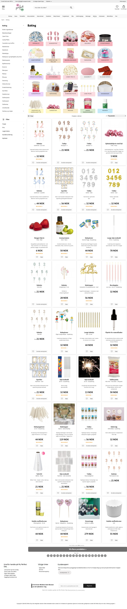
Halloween (102, 16)
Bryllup (10, 16)
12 (83, 555)
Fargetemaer (65, 16)
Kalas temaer (40, 16)
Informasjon (123, 1)
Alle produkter (31, 16)
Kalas (16, 16)
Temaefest (22, 16)
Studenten (48, 16)
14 (89, 555)
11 (80, 555)
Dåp (72, 16)
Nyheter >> (49, 1)
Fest (116, 16)
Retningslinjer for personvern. (76, 590)
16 (95, 555)
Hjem (2, 19)
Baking (95, 16)
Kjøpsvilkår (42, 568)
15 (92, 555)
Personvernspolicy (44, 571)
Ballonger (88, 16)
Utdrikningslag (79, 16)
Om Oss (41, 569)
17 (99, 555)
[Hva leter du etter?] (53, 7)
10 (76, 555)
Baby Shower (56, 16)
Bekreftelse (110, 16)
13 (86, 555)
